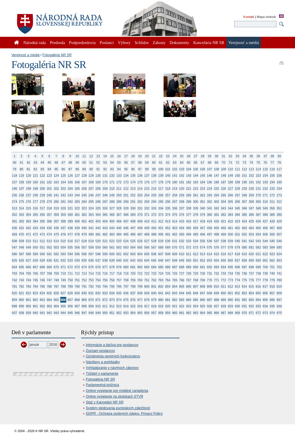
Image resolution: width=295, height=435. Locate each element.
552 (49, 247)
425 (251, 221)
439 (77, 228)
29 (209, 156)
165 (70, 182)
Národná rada (34, 42)
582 (258, 247)
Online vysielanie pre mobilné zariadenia (117, 391)
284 (84, 201)
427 (265, 221)
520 (98, 241)
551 (42, 247)
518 (84, 241)
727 (181, 273)
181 (181, 182)
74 (251, 162)
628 (35, 260)
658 (244, 260)
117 (279, 169)
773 (230, 280)
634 (77, 260)
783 (28, 286)
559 (98, 247)
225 (216, 188)
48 (70, 162)
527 (146, 241)
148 (223, 175)
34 (244, 156)
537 (216, 241)
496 (202, 234)
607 (160, 254)
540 (237, 241)
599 (105, 254)
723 (153, 273)
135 (132, 175)
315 (28, 208)
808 (202, 286)
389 (272, 214)
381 (216, 214)
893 (251, 299)
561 (112, 247)
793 (98, 286)
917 (146, 306)
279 (49, 201)
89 (84, 169)
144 (195, 175)
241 (56, 195)
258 (174, 195)
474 (49, 234)
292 (139, 201)
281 (63, 201)
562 (119, 247)
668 (42, 267)
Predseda (57, 42)
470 (21, 234)
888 (216, 299)
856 (265, 293)
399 (70, 221)
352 (14, 214)
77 (272, 162)
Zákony (159, 42)
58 (140, 162)
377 (188, 214)
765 (174, 280)
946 (77, 313)
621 (258, 254)
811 (223, 286)
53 (105, 162)
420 (216, 221)
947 (84, 313)
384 (237, 214)
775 (244, 280)
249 (112, 195)
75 (258, 162)
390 (279, 214)
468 (279, 228)
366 (112, 214)
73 (244, 162)
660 (258, 260)
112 (244, 169)
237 (28, 195)
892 (244, 299)
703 (14, 273)
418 (202, 221)
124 (56, 175)
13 (98, 156)
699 (258, 267)
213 (132, 188)
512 (42, 241)
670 (56, 267)
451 (160, 228)
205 (77, 188)
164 (63, 182)
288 (112, 201)
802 (160, 286)
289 (119, 201)
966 (216, 313)
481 (98, 234)
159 (28, 182)
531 (174, 241)
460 (223, 228)
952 (119, 313)
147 (216, 175)
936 (279, 306)
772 (223, 280)
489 (153, 234)
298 (181, 201)
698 (251, 267)
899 (21, 306)
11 (84, 156)
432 (28, 228)
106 (202, 169)
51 (91, 162)
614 (209, 254)
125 (63, 175)
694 (223, 267)
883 (181, 299)
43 (35, 162)
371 (146, 214)
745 (35, 280)
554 (63, 247)
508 (14, 241)
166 (77, 182)
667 (35, 267)
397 (56, 221)
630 (49, 260)
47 (63, 162)
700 (265, 267)
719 (126, 273)
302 (209, 201)
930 (237, 306)
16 (119, 156)
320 (63, 208)
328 (119, 208)
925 (202, 306)
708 (49, 273)
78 (279, 162)
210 (112, 188)
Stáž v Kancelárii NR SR (105, 402)
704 (21, 273)
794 (105, 286)
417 (195, 221)
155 (272, 175)
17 (126, 156)
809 (209, 286)
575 (209, 247)
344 (230, 208)
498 (216, 234)
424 (244, 221)
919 (160, 306)
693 (216, 267)
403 (98, 221)
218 (167, 188)
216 (153, 188)
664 (14, 267)
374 (167, 214)
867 (70, 299)
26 (188, 156)
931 (244, 306)
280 (56, 201)
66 (195, 162)
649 (181, 260)
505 (265, 234)
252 (132, 195)
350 (272, 208)
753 (91, 280)
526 (139, 241)
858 (279, 293)
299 (188, 201)
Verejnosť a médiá (26, 55)
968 (230, 313)
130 (98, 175)
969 (237, 313)
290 (126, 201)
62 (167, 162)
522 (112, 241)
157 (14, 182)
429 (279, 221)
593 (63, 254)
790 (77, 286)
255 (153, 195)
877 (139, 299)
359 (63, 214)
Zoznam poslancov (100, 351)
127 (77, 175)
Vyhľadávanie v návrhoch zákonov (112, 368)
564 (132, 247)
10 (77, 156)
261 (195, 195)
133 (119, 175)
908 (84, 306)
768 (195, 280)
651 (195, 260)
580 (244, 247)
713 (84, 273)
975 (279, 313)
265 (223, 195)
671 (63, 267)
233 (272, 188)
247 (98, 195)
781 (14, 286)
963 (195, 313)
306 (237, 201)
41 (21, 162)
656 (230, 260)
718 (119, 273)
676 (98, 267)
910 (98, 306)
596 (84, 254)
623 (272, 254)
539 (230, 241)
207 (91, 188)
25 (181, 156)
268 (244, 195)
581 (251, 247)
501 (237, 234)
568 (160, 247)
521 (105, 241)
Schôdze (142, 42)
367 (119, 214)
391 (14, 221)
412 (160, 221)
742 (14, 280)
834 (112, 293)
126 (70, 175)
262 (202, 195)
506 (272, 234)
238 (35, 195)
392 (21, 221)
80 (21, 169)
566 (146, 247)
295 (160, 201)
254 (146, 195)
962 (188, 313)
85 (56, 169)
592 (56, 254)
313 (14, 208)
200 (42, 188)
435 (49, 228)
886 (202, 299)
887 (209, 299)
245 (84, 195)
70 (223, 162)
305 (230, 201)
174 (132, 182)
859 (14, 299)
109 (223, 169)
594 (70, 254)
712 (77, 273)
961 (181, 313)
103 (181, 169)
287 (105, 201)
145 (202, 175)
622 (265, 254)
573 (195, 247)
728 (188, 273)
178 (160, 182)
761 (146, 280)
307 (244, 201)
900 (28, 306)
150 (237, 175)
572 (188, 247)
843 (174, 293)
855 (258, 293)
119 (21, 175)
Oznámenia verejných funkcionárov (113, 356)
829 (77, 293)
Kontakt (248, 17)
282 (70, 201)
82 (35, 169)
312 (279, 201)
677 (105, 267)
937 (14, 313)
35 (251, 156)
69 (216, 162)
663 (279, 260)
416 (188, 221)
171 (112, 182)
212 (126, 188)
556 (77, 247)
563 (126, 247)
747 (49, 280)
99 (153, 169)
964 (202, 313)
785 (42, 286)
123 (49, 175)
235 (14, 195)
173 (126, 182)
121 (35, 175)
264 (216, 195)
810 (216, 286)
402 (91, 221)
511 (35, 241)
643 (139, 260)
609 (174, 254)
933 (258, 306)
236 (21, 195)
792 (91, 286)
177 (153, 182)
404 (105, 221)
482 (105, 234)
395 (42, 221)
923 (188, 306)
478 (77, 234)
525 (132, 241)
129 (91, 175)
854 (251, 293)
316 (35, 208)
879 (153, 299)
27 (195, 156)
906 (70, 306)
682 (139, 267)
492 (174, 234)
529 (160, 241)
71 (230, 162)
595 (77, 254)
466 (265, 228)
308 (251, 201)
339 (195, 208)
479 (84, 234)
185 (209, 182)
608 (167, 254)
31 (223, 156)
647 (167, 260)
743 (21, 280)
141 (174, 175)
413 (167, 221)
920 (167, 306)
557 (84, 247)
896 (272, 299)
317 (42, 208)
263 (209, 195)
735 (237, 273)
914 (126, 306)
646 (160, 260)
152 (251, 175)
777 (258, 280)
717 (112, 273)
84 (49, 169)
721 (139, 273)
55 (119, 162)
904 (56, 306)
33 (237, 156)
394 (35, 221)
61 (160, 162)
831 (91, 293)
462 (237, 228)
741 (279, 273)
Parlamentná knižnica (102, 385)
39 (279, 156)
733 (223, 273)
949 (98, 313)
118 (14, 175)
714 (91, 273)
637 (98, 260)
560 (105, 247)
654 (216, 260)
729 (195, 273)
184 (202, 182)
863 (42, 299)
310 (265, 201)
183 (195, 182)
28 (202, 156)
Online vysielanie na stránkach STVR (114, 396)
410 (146, 221)
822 (28, 293)
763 (160, 280)
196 (14, 188)
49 (77, 162)
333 (153, 208)
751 (77, 280)
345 (237, 208)
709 (56, 273)
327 (112, 208)
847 (202, 293)
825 (49, 293)
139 (160, 175)
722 (146, 273)
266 (230, 195)
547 (14, 247)
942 (49, 313)
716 (105, 273)
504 (258, 234)
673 (77, 267)
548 (21, 247)
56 (126, 162)
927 (216, 306)
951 (112, 313)
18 (133, 156)
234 (279, 188)
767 (188, 280)
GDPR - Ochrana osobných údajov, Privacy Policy (124, 414)
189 (237, 182)
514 (56, 241)
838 (139, 293)
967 (223, 313)
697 (244, 267)
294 (153, 201)
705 (28, 273)
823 (35, 293)
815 (251, 286)
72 (237, 162)
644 (146, 260)
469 (14, 234)
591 (49, 254)
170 (105, 182)
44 (42, 162)
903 (49, 306)
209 (105, 188)
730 (202, 273)
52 (98, 162)
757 (119, 280)
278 (42, 201)
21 (153, 156)
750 (70, 280)
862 (35, 299)
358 (56, 214)
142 (181, 175)
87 (70, 169)
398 (63, 221)
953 (126, 313)
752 (84, 280)
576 (216, 247)
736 (244, 273)
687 (174, 267)
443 (105, 228)
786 (49, 286)
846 (195, 293)
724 (160, 273)
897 (279, 299)
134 (126, 175)
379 (202, 214)
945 (70, 313)
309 (258, 201)
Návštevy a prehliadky (103, 362)
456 (195, 228)
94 (119, 169)
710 (63, 273)
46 (56, 162)
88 (77, 169)
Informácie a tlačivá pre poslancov (112, 345)
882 (174, 299)
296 (167, 201)
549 (28, 247)
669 (49, 267)
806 (188, 286)
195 (279, 182)
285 (91, 201)
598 (98, 254)
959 (167, 313)
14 (105, 156)
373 (160, 214)
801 (153, 286)
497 (209, 234)
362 (84, 214)
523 (119, 241)
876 (132, 299)
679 (119, 267)
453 (174, 228)
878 (146, 299)
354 (28, 214)
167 (84, 182)
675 (91, 267)
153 (258, 175)
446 (126, 228)
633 (70, 260)
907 (77, 306)
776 (251, 280)
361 (77, 214)
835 (119, 293)
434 (42, 228)
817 (265, 286)
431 (21, 228)
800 (146, 286)
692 (209, 267)
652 (202, 260)
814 (244, 286)
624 (279, 254)
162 (49, 182)
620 (251, 254)
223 (202, 188)
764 (167, 280)
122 (42, 175)
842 (167, 293)
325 (98, 208)
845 (188, 293)
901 (35, 306)
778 (265, 280)
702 (279, 267)
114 (258, 169)
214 (139, 188)
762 (153, 280)
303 (216, 201)
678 (112, 267)
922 (181, 306)
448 (139, 228)
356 (42, 214)
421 (223, 221)
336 (174, 208)
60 (153, 162)
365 (105, 214)
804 (174, 286)
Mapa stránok (266, 17)
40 (14, 162)
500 (230, 234)
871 (98, 299)
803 (167, 286)
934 (265, 306)
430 (14, 228)
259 (181, 195)
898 (14, 306)
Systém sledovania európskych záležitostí (118, 408)
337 (181, 208)
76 (265, 162)
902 (42, 306)
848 (209, 293)
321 (70, 208)
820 (14, 293)
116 (272, 169)
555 (70, 247)
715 (98, 273)
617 (230, 254)
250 (119, 195)
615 (216, 254)
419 (209, 221)
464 (251, 228)
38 (272, 156)
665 (21, 267)
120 (28, 175)
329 (126, 208)
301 (202, 201)
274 (14, 201)
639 (112, 260)
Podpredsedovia (82, 42)
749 (63, 280)
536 (209, 241)
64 (181, 162)
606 (153, 254)
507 (279, 234)
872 (105, 299)
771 (216, 280)
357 (49, 214)
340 (202, 208)
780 (279, 280)
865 (56, 299)
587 (21, 254)
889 (223, 299)
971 (251, 313)
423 (237, 221)
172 (119, 182)
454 (181, 228)
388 (265, 214)
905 (63, 306)
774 (237, 280)
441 (91, 228)
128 (84, 175)
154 (265, 175)
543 (258, 241)
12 (91, 156)
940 (35, 313)
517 (77, 241)
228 (237, 188)
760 (139, 280)
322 (77, 208)
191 (251, 182)
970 (244, 313)
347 (251, 208)
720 (132, 273)
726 (174, 273)
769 (202, 280)
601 (119, 254)
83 (42, 169)
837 (132, 293)
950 (105, 313)
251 (126, 195)
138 (153, 175)
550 (35, 247)
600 (112, 254)
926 (209, 306)
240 (49, 195)
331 (139, 208)
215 (146, 188)
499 (223, 234)
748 (56, 280)
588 (28, 254)
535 (202, 241)
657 (237, 260)
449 (146, 228)
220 (181, 188)
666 (28, 267)
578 (230, 247)
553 (56, 247)
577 (223, 247)
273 (279, 195)
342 (216, 208)
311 (272, 201)
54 (112, 162)
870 (91, 299)
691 (202, 267)
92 (105, 169)
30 (216, 156)
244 (77, 195)
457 (202, 228)
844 (181, 293)
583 (265, 247)
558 (91, 247)
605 (146, 254)
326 (105, 208)
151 (244, 175)
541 (244, 241)
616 (223, 254)
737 (251, 273)
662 (272, 260)
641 (126, 260)
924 (195, 306)
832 (98, 293)
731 (209, 273)
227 (230, 188)
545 (272, 241)
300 (195, 201)
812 (230, 286)
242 (63, 195)
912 (112, 306)
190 (244, 182)
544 (265, 241)
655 (223, 260)
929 (230, 306)
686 (167, 267)
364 (98, 214)
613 (202, 254)
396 (49, 221)
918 (153, 306)
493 (181, 234)
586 (14, 254)
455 (188, 228)
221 (188, 188)
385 (244, 214)
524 (126, 241)
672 (70, 267)
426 (258, 221)
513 (49, 241)
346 (244, 208)
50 (84, 162)
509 (21, 241)
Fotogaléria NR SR (57, 55)
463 (244, 228)
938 (21, 313)
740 (272, 273)
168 (91, 182)
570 (174, 247)
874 (119, 299)
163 (56, 182)
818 (272, 286)
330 (132, 208)
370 (139, 214)
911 (105, 306)
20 (147, 156)
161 (42, 182)
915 (132, 306)
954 (132, 313)
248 (105, 195)
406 (119, 221)
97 (140, 169)
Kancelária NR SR (208, 42)
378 (195, 214)
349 (265, 208)
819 (279, 286)
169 (98, 182)
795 (112, 286)
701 (272, 267)
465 (258, 228)
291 (132, 201)
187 (223, 182)
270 (258, 195)
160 (35, 182)
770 (209, 280)
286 (98, 201)
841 (160, 293)
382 (223, 214)
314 (21, 208)
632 (63, 260)
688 (181, 267)
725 (167, 273)
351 (279, 208)
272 (272, 195)
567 (153, 247)
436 (56, 228)
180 (174, 182)
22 (160, 156)
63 (174, 162)
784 (35, 286)
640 (119, 260)
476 (63, 234)
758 (126, 280)
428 (272, 221)
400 (77, 221)
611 (188, 254)
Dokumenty (179, 42)
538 (223, 241)
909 (91, 306)
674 (84, 267)
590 (42, 254)
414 (174, 221)
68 (209, 162)
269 (251, 195)
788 (63, 286)
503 (251, 234)
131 (105, 175)
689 (188, 267)
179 (167, 182)
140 (167, 175)
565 (139, 247)
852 (237, 293)
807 (195, 286)
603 (132, 254)
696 (237, 267)
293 (146, 201)
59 (147, 162)
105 (195, 169)
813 (237, 286)
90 (91, 169)
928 (223, 306)
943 (56, 313)
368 (126, 214)
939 (28, 313)
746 (42, 280)
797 (126, 286)
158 (21, 182)
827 (63, 293)
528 (153, 241)
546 (279, 241)
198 (28, 188)
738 (258, 273)
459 (216, 228)
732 (216, 273)
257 (167, 195)
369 (132, 214)
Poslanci (107, 42)
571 (181, 247)
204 (70, 188)
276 (28, 201)
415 (181, 221)
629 (42, 260)
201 (49, 188)
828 (70, 293)
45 (49, 162)
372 (153, 214)
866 (63, 299)
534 (195, 241)
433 (35, 228)
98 (147, 169)
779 (272, 280)
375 (174, 214)
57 (133, 162)
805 (181, 286)
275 (21, 201)
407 (126, 221)
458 (209, 228)
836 (126, 293)
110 (230, 169)
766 (181, 280)
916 (139, 306)
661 (265, 260)
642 (132, 260)
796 (119, 286)
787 (56, 286)
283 (77, 201)
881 (167, 299)
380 (209, 214)
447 (132, 228)
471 (28, 234)
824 (42, 293)
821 (21, 293)
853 (244, 293)
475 (56, 234)
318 (49, 208)
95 (126, 169)
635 (84, 260)
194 (272, 182)
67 (202, 162)
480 (91, 234)
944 (63, 313)
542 (251, 241)
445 (119, 228)
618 (237, 254)
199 (35, 188)
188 (230, 182)
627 (28, 260)
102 (174, 169)
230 (251, 188)
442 (98, 228)
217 (160, 188)
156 (279, 175)
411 (153, 221)
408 (132, 221)
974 (272, 313)
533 (188, 241)
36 (258, 156)
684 (153, 267)
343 (223, 208)
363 (91, 214)
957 (153, 313)
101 (167, 169)
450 (153, 228)
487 (139, 234)
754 (98, 280)
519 (91, 241)
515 (63, 241)
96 (133, 169)
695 (230, 267)
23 (167, 156)
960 (174, 313)
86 (63, 169)
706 (35, 273)
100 (160, 169)
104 (188, 169)
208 (98, 188)
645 (153, 260)
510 (28, 241)
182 (188, 182)
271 (265, 195)
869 (84, 299)
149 (230, 175)
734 (230, 273)
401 (84, 221)
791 (84, 286)
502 (244, 234)
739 (265, 273)
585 (279, 247)
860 (21, 299)
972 (258, 313)
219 (174, 188)
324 (91, 208)
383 (230, 214)
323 (84, 208)
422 (230, 221)
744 (28, 280)
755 (105, 280)
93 (112, 169)
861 (28, 299)
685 (160, 267)
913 (119, 306)
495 (195, 234)
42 (28, 162)
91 (98, 169)
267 (237, 195)
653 (209, 260)
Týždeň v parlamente (102, 374)
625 (14, 260)
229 (244, 188)
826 (56, 293)
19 (140, 156)
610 (181, 254)
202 (56, 188)
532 (181, 241)
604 (139, 254)
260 (188, 195)
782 (21, 286)
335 (167, 208)
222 (195, 188)
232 (265, 188)
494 (188, 234)
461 (230, 228)
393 (28, 221)
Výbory (124, 42)
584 (272, 247)
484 (119, 234)
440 (84, 228)
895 (265, 299)
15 (112, 156)
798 (132, 286)
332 (146, 208)
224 (209, 188)
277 (35, 201)
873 (112, 299)
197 (21, 188)
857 (272, 293)
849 (216, 293)
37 (265, 156)
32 (230, 156)
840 (153, 293)
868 (77, 299)
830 (84, 293)
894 (258, 299)
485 (126, 234)
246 (91, 195)
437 (63, 228)
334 (160, 208)
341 (209, 208)
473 (42, 234)
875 (126, 299)
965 (209, 313)
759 (132, 280)
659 (251, 260)
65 (188, 162)
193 (265, 182)
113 (251, 169)
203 (63, 188)
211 (119, 188)
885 (195, 299)
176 (146, 182)
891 (237, 299)
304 (223, 201)
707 (42, 273)
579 (237, 247)
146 (209, 175)
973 (265, 313)
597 (91, 254)
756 (112, 280)
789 (70, 286)
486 (132, 234)
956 (146, 313)
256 (160, 195)
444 (112, 228)
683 (146, 267)
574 (202, 247)
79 (14, 169)
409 (139, 221)
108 (216, 169)
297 (174, 201)
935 (272, 306)
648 (174, 260)
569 (167, 247)
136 (139, 175)
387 (258, 214)
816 (258, 286)
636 (91, 260)
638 (105, 260)
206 (84, 188)
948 (91, 313)
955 (139, 313)
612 (195, 254)
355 (35, 214)
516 (70, 241)
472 (35, 234)
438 (70, 228)
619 (244, 254)
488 (146, 234)
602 (126, 254)
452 (167, 228)
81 (28, 169)
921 (174, 306)
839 (146, 293)
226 (223, 188)
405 (112, 221)
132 (112, 175)
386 (251, 214)
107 (209, 169)
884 (188, 299)
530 (167, 241)
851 (230, 293)
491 (167, 234)
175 (139, 182)
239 (42, 195)
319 (56, 208)
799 (139, 286)
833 (105, 293)
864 (49, 299)
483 (112, 234)
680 (126, 267)
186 (216, 182)
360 (70, 214)
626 (21, 260)
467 (272, 228)
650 (188, 260)
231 (258, 188)
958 (160, 313)
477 (70, 234)
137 (146, 175)
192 (258, 182)
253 (139, 195)
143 (188, 175)
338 (188, 208)
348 (258, 208)
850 (223, 293)
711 (70, 273)
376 (181, 214)
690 (195, 267)
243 (70, 195)
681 (132, 267)
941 (42, 313)
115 (265, 169)
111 (237, 169)
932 (251, 306)
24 (174, 156)
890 (230, 299)
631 (56, 260)
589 (35, 254)
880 (160, 299)
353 (21, 214)
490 (160, 234)
